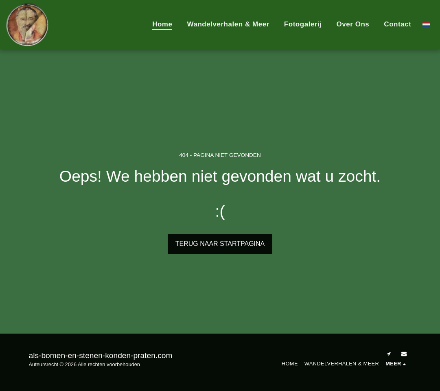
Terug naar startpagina (220, 243)
